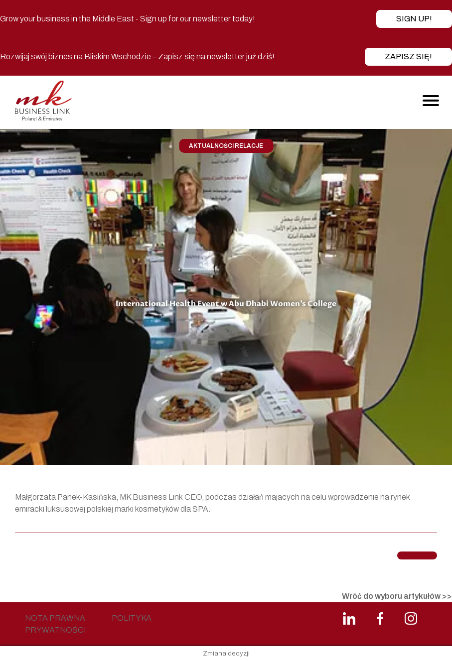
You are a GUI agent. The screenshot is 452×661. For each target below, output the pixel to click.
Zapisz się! (408, 56)
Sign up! (414, 18)
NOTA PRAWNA (55, 618)
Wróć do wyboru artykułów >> (397, 596)
